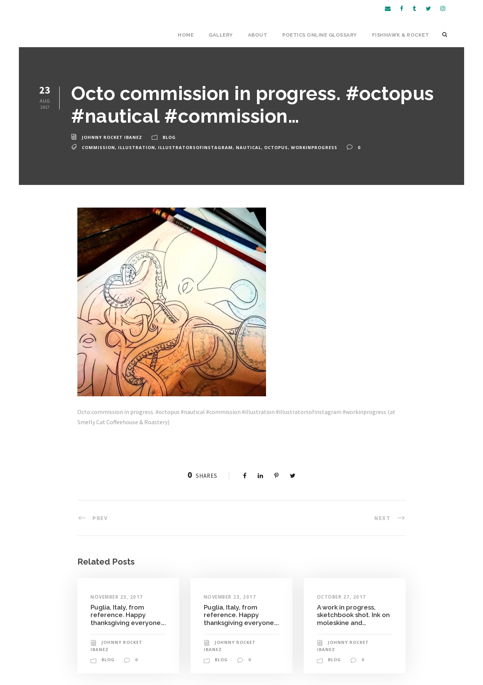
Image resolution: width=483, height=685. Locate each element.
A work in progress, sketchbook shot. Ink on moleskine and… (353, 615)
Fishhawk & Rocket (400, 35)
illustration (136, 147)
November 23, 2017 (117, 597)
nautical (248, 147)
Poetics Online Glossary (319, 35)
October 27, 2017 (341, 597)
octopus (276, 147)
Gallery (221, 35)
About (258, 35)
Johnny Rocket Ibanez (112, 137)
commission (98, 147)
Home (186, 35)
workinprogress (314, 147)
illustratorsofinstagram (195, 147)
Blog (169, 137)
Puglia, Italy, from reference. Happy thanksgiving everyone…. (128, 615)
